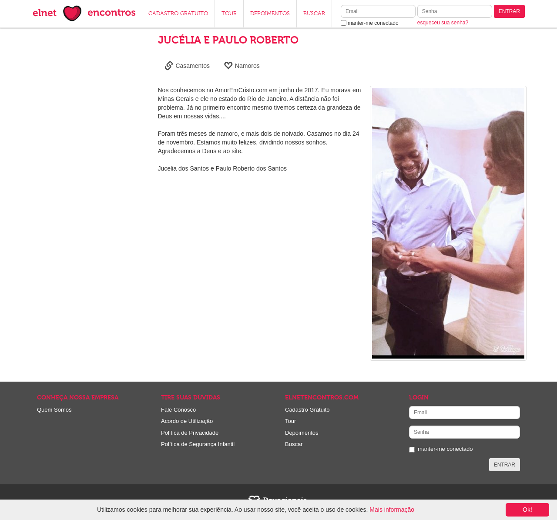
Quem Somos (54, 409)
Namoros (242, 65)
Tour (290, 421)
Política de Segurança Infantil (198, 444)
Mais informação (391, 509)
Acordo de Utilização (187, 421)
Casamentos (187, 65)
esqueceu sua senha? (442, 23)
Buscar (293, 444)
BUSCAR (314, 14)
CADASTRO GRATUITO (178, 14)
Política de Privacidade (189, 432)
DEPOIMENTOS (270, 14)
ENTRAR (509, 11)
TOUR (229, 14)
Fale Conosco (178, 409)
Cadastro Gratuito (307, 409)
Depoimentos (302, 432)
